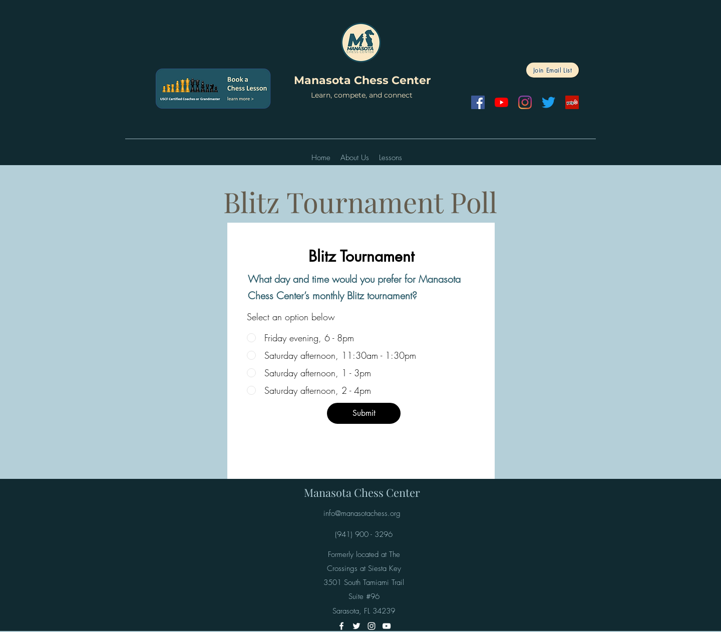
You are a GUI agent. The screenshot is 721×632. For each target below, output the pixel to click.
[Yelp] (572, 102)
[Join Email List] (552, 70)
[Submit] (364, 413)
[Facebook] (478, 102)
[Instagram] (525, 102)
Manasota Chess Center (362, 80)
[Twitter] (548, 102)
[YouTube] (501, 102)
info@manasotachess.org (362, 513)
